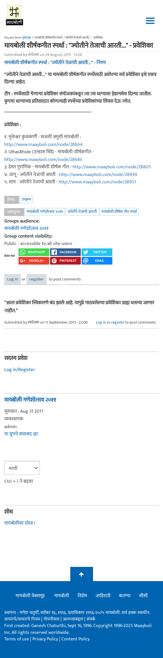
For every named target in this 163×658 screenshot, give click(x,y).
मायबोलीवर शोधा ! (19, 523)
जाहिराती (103, 596)
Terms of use (16, 639)
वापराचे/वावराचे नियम (22, 619)
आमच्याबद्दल (73, 619)
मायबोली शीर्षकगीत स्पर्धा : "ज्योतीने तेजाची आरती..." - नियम (55, 63)
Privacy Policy (45, 639)
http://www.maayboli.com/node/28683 (43, 160)
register (36, 279)
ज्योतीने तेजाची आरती (82, 211)
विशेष (82, 596)
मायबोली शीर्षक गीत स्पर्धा (119, 211)
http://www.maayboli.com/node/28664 (43, 144)
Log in (12, 279)
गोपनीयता (52, 619)
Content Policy (75, 639)
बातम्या (125, 596)
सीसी (143, 596)
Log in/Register (19, 370)
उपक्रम (26, 199)
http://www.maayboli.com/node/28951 (97, 182)
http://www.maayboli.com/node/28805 (112, 167)
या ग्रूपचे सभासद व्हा (21, 434)
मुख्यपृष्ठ (26, 37)
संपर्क (90, 619)
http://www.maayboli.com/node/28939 (98, 175)
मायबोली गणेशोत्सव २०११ (45, 211)
